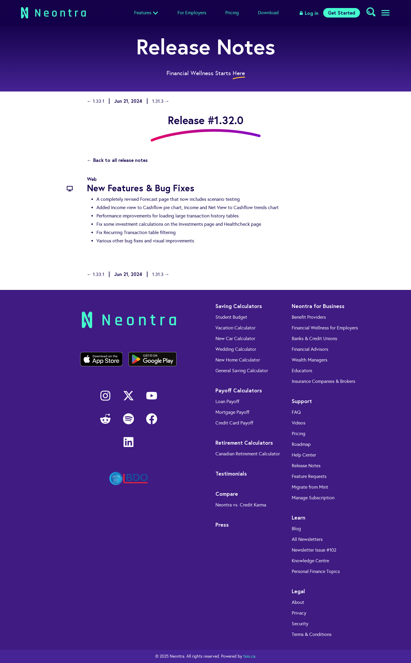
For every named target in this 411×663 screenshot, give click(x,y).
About (298, 602)
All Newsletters (307, 539)
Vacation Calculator (235, 328)
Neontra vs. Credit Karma (240, 505)
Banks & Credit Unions (314, 338)
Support (302, 401)
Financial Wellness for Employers (325, 328)
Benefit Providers (309, 317)
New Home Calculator (237, 360)
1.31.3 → (160, 101)
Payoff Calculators (238, 390)
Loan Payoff (227, 401)
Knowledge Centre (310, 560)
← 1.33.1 (95, 101)
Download (268, 12)
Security (300, 623)
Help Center (304, 455)
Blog (296, 528)
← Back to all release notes (117, 160)
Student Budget (231, 317)
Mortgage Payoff (232, 412)
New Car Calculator (235, 338)
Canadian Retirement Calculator (247, 454)
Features (142, 12)
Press (222, 524)
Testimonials (231, 473)
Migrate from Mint (310, 487)
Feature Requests (309, 476)
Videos (298, 423)
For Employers (191, 12)
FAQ (296, 412)
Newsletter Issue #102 (314, 550)
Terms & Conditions (311, 634)
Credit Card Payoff (234, 423)
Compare (226, 493)
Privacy (299, 613)
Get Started (341, 13)
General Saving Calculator (241, 370)
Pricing (232, 12)
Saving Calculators (238, 306)
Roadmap (301, 444)
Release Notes (306, 465)
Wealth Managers (309, 360)
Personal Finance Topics (316, 571)
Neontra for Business (318, 306)
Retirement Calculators (244, 442)
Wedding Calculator (235, 349)
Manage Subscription (313, 498)
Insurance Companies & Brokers (323, 381)
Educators (302, 370)
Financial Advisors (310, 349)
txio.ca (249, 656)
